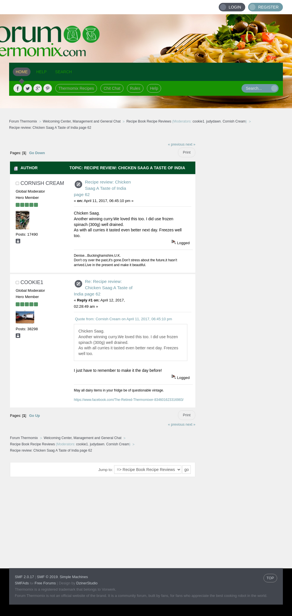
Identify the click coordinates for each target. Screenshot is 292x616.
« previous (176, 144)
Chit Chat (112, 88)
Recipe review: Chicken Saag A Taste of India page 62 (102, 188)
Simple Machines (74, 577)
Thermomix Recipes (76, 88)
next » (190, 144)
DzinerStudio (87, 583)
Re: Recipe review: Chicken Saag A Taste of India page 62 (103, 287)
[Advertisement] (239, 224)
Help (154, 88)
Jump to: (105, 470)
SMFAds (22, 583)
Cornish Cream (234, 121)
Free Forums (45, 583)
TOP (270, 578)
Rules (135, 88)
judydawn (213, 121)
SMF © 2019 (47, 577)
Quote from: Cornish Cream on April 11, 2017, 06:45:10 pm (123, 319)
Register (268, 7)
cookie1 (198, 121)
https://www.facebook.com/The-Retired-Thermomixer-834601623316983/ (129, 400)
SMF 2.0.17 (24, 577)
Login (235, 7)
